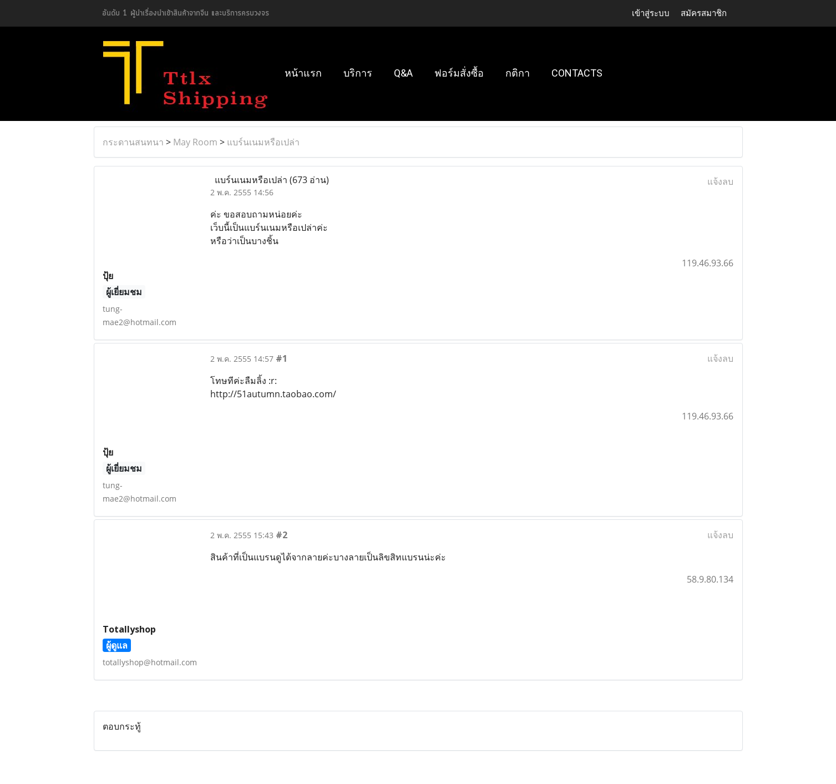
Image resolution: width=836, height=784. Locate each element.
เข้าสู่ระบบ (651, 13)
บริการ (357, 73)
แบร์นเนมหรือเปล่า (263, 142)
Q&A (403, 73)
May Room (195, 142)
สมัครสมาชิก (704, 13)
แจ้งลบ (720, 181)
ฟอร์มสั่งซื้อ (459, 73)
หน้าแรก (303, 73)
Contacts (576, 73)
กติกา (517, 73)
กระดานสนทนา (133, 142)
